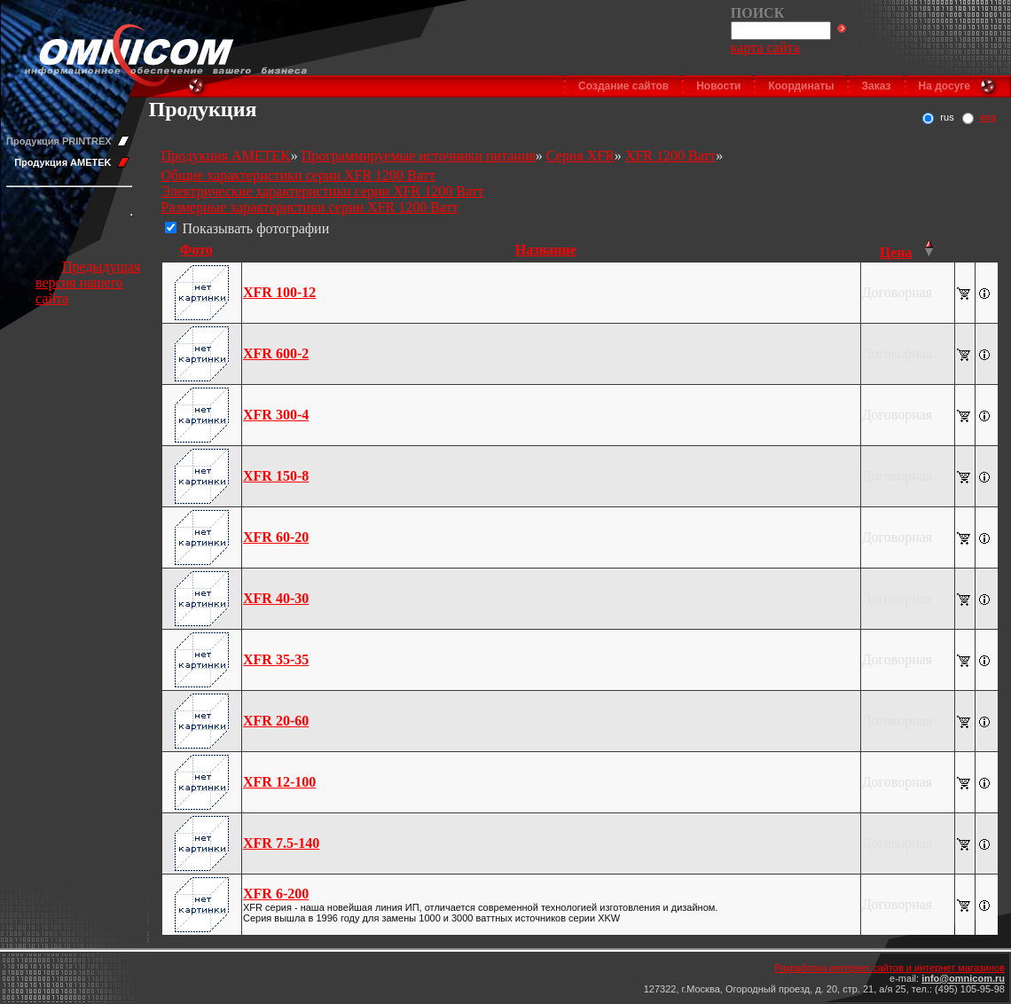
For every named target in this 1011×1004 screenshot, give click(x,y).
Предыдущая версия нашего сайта (87, 282)
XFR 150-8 (276, 475)
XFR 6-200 (276, 893)
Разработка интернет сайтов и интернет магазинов (889, 967)
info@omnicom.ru (963, 978)
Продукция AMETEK (62, 162)
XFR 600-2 (276, 353)
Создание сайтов (623, 86)
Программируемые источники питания (419, 155)
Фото (196, 249)
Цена (896, 252)
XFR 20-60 (276, 720)
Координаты (801, 86)
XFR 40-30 (276, 598)
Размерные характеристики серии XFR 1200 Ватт (309, 207)
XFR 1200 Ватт (670, 155)
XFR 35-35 (276, 659)
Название (545, 249)
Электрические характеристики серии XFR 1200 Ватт (322, 191)
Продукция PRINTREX (59, 141)
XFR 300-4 (276, 414)
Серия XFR (580, 155)
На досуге (944, 86)
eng (988, 117)
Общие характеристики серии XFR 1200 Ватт (298, 175)
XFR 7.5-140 (281, 843)
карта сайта (765, 47)
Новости (718, 86)
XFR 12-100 (279, 781)
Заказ (876, 86)
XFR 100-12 (279, 292)
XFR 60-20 (276, 537)
